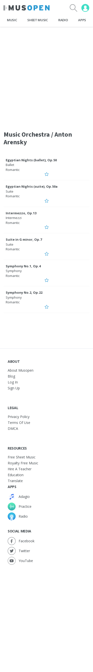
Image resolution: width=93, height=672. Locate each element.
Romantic (13, 169)
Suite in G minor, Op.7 (24, 239)
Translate (15, 480)
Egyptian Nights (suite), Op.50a (32, 186)
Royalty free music (23, 463)
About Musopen (20, 370)
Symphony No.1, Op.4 (23, 266)
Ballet (10, 165)
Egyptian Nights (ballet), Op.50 (31, 160)
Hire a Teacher (19, 469)
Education (16, 474)
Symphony (14, 271)
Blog (11, 376)
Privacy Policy (19, 416)
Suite (9, 191)
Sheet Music (37, 20)
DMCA (13, 428)
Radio (63, 20)
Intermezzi (14, 218)
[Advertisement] (46, 613)
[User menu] (85, 8)
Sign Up (14, 388)
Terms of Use (19, 422)
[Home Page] (27, 8)
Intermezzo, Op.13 (21, 213)
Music (12, 20)
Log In (13, 382)
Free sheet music (21, 457)
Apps (82, 20)
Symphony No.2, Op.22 (24, 292)
